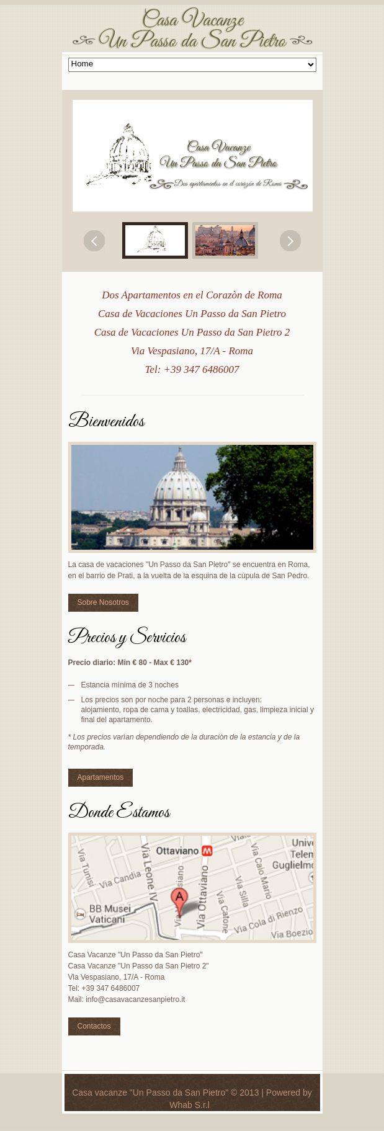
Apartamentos (101, 777)
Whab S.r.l (189, 1105)
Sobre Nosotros (103, 602)
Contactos (94, 1026)
